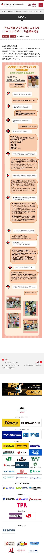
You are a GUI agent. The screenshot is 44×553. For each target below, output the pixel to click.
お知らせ (5, 36)
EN (29, 4)
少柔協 (13, 36)
